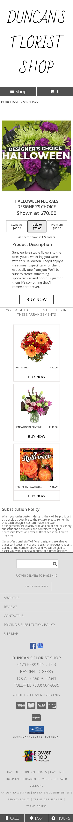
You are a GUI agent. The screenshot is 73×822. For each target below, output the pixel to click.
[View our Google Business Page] (40, 647)
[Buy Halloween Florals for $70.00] (36, 299)
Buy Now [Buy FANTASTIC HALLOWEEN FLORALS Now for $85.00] (36, 496)
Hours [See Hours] (60, 818)
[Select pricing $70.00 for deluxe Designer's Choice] (37, 226)
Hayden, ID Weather (15, 792)
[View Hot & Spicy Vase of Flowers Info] (36, 345)
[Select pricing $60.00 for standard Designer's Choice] (16, 226)
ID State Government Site (52, 792)
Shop (18, 91)
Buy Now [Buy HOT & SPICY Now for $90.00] (36, 376)
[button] (36, 730)
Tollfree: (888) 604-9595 (36, 685)
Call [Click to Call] (12, 818)
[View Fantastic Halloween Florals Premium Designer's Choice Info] (36, 464)
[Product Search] (37, 563)
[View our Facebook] (33, 647)
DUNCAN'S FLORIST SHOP (36, 43)
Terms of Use (36, 806)
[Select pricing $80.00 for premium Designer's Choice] (57, 226)
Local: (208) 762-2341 (36, 678)
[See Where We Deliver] (36, 586)
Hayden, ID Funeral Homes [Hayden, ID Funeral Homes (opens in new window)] (27, 772)
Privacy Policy (19, 799)
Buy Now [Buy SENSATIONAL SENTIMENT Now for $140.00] (36, 436)
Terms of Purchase (48, 799)
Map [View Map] (36, 818)
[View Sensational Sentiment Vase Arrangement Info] (36, 404)
